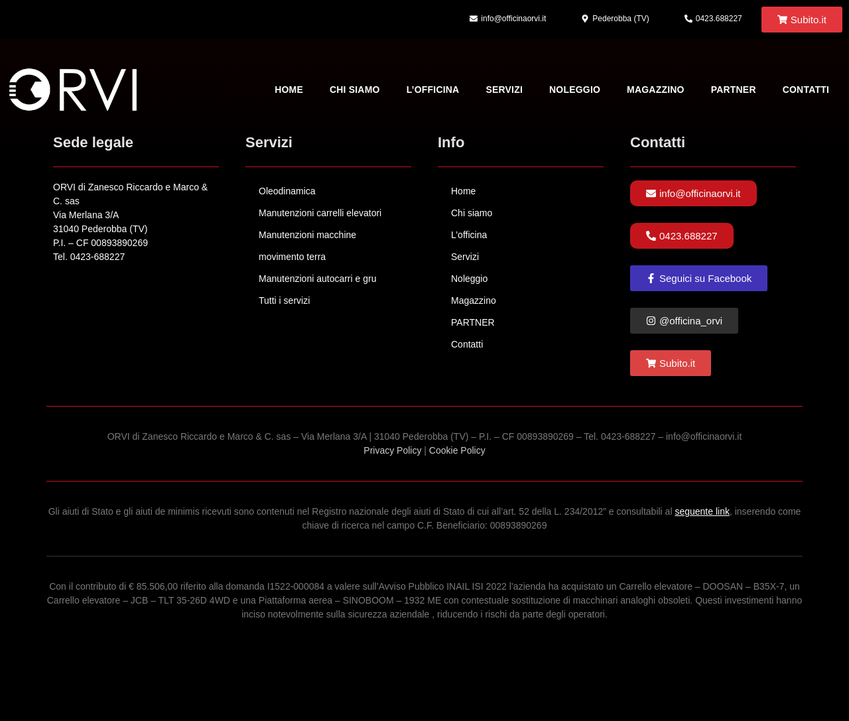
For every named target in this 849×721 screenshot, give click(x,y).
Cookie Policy (457, 450)
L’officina (433, 89)
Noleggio (574, 89)
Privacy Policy (392, 450)
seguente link (702, 511)
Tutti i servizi (284, 300)
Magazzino (656, 89)
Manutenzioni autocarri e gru (317, 278)
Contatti (806, 89)
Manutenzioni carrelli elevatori (320, 213)
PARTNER (733, 89)
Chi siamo (355, 89)
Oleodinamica (287, 191)
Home (289, 89)
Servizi (504, 89)
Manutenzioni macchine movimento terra (307, 245)
